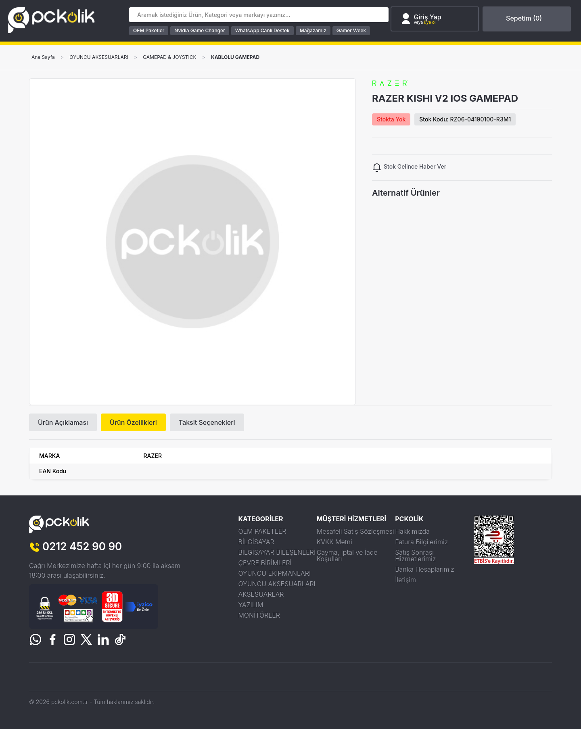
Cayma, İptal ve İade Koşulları (347, 555)
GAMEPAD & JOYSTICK (169, 57)
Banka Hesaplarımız (424, 569)
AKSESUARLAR (261, 594)
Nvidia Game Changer (199, 30)
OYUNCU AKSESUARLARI (98, 57)
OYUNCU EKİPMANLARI (274, 573)
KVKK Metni (334, 542)
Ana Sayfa (43, 57)
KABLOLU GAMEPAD (235, 57)
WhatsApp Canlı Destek (262, 30)
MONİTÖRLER (259, 615)
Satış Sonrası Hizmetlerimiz (415, 555)
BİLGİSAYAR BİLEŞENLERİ (277, 552)
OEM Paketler (148, 30)
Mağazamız (313, 30)
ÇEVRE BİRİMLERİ (264, 563)
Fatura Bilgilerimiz (421, 542)
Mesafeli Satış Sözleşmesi (355, 531)
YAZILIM (250, 605)
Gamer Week (351, 30)
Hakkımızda (412, 531)
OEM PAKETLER (262, 531)
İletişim (405, 580)
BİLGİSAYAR (256, 542)
